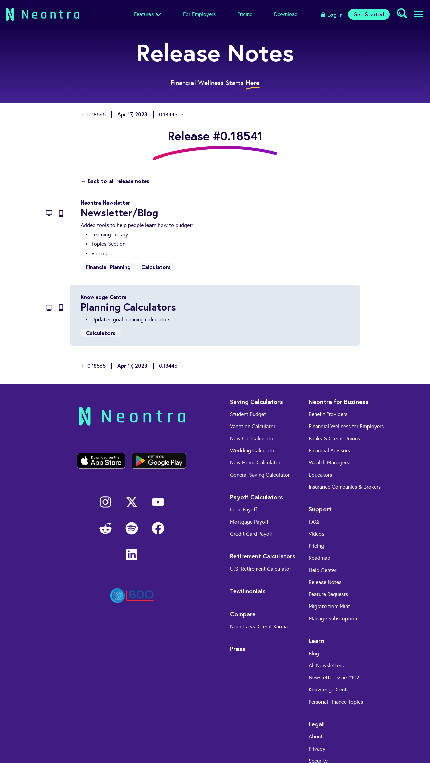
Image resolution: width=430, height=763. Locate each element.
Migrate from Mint (329, 606)
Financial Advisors (329, 450)
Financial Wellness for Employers (346, 426)
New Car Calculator (252, 438)
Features (144, 14)
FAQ (314, 522)
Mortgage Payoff (249, 522)
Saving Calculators (256, 402)
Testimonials (248, 591)
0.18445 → (171, 114)
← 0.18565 (93, 114)
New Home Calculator (255, 462)
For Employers (199, 14)
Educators (320, 475)
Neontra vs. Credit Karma (259, 626)
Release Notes (325, 582)
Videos (316, 534)
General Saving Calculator (260, 475)
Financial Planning (108, 266)
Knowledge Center (330, 689)
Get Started (368, 14)
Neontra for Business (339, 402)
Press (237, 649)
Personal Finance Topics (336, 702)
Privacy (317, 749)
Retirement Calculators (262, 556)
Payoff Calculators (256, 497)
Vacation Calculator (252, 426)
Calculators (156, 266)
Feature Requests (328, 594)
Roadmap (319, 558)
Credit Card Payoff (251, 534)
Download (286, 14)
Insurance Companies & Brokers (345, 487)
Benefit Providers (328, 414)
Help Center (322, 570)
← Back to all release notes (115, 180)
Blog (314, 653)
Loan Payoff (243, 509)
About (316, 736)
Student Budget (248, 414)
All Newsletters (326, 665)
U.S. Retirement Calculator (260, 569)
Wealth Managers (329, 462)
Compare (243, 614)
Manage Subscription (333, 618)
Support (320, 509)
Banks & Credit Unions (334, 438)
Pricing (245, 14)
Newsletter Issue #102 (334, 677)
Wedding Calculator (253, 450)
